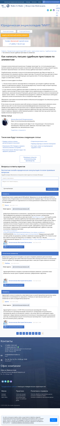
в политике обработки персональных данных (23, 422)
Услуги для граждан (8, 31)
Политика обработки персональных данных (41, 394)
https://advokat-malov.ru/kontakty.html (44, 239)
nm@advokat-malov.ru (27, 239)
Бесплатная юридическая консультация (14, 2)
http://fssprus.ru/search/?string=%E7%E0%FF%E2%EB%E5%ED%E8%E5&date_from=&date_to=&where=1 (24, 231)
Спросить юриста (52, 189)
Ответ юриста (7, 209)
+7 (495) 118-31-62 (58, 10)
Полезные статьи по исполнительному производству (30, 159)
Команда (28, 2)
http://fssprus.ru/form (38, 217)
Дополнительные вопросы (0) (21, 209)
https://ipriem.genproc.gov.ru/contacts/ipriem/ (26, 234)
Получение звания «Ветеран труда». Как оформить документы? (14, 150)
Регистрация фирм (20, 397)
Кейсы (39, 2)
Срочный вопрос (8, 188)
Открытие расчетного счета (39, 141)
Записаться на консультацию (51, 2)
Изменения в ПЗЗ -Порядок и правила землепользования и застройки (13, 146)
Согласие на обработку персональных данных (42, 397)
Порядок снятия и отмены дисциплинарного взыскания (11, 142)
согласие (21, 420)
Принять (53, 420)
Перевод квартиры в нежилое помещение (43, 143)
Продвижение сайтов (8, 386)
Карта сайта (4, 397)
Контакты (34, 2)
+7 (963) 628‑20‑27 (12, 347)
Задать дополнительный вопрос (14, 247)
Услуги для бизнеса (24, 31)
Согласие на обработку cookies (38, 395)
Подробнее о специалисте (18, 130)
